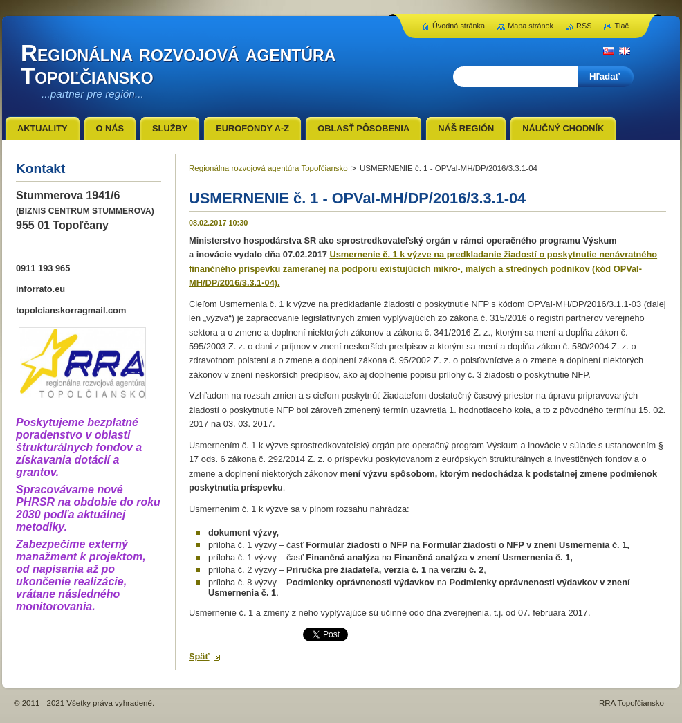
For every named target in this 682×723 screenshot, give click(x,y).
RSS (583, 25)
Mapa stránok (530, 25)
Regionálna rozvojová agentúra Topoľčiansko (268, 168)
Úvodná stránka (458, 25)
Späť (199, 656)
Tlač (621, 25)
